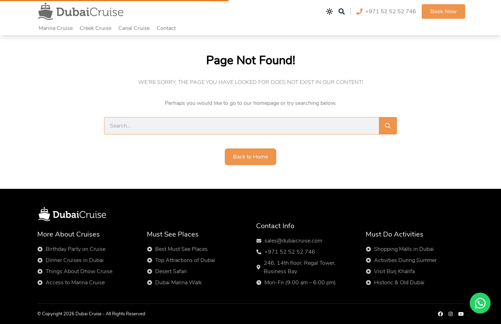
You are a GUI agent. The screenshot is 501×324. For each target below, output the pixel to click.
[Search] (388, 125)
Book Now (443, 11)
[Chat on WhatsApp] (480, 303)
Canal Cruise (134, 28)
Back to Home (250, 157)
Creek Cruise (95, 28)
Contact (166, 28)
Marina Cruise (56, 28)
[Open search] (342, 11)
